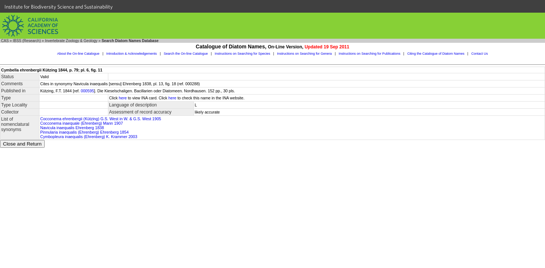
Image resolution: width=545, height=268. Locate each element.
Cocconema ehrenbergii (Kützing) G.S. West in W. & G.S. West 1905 (100, 119)
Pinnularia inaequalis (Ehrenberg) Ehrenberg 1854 (84, 132)
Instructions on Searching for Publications (370, 53)
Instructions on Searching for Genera (304, 53)
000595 (87, 91)
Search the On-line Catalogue (186, 53)
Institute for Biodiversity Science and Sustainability (58, 7)
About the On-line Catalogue (78, 53)
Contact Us (479, 53)
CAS (5, 41)
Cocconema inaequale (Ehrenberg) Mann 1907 (81, 123)
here (123, 98)
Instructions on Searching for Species (242, 53)
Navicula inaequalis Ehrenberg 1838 (72, 127)
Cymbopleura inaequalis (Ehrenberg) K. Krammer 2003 (88, 136)
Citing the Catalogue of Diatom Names (436, 53)
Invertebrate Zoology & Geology (71, 41)
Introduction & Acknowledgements (131, 53)
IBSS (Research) (27, 41)
